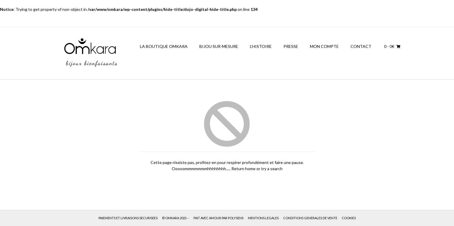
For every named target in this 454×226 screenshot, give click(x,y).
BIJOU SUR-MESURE (218, 46)
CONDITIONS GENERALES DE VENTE (310, 218)
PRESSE (290, 46)
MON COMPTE (324, 46)
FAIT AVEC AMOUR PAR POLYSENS (218, 218)
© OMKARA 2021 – (175, 218)
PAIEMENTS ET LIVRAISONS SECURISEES (128, 218)
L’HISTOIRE (261, 46)
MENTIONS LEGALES (263, 218)
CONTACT (360, 46)
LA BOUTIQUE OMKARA (164, 46)
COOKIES (349, 218)
